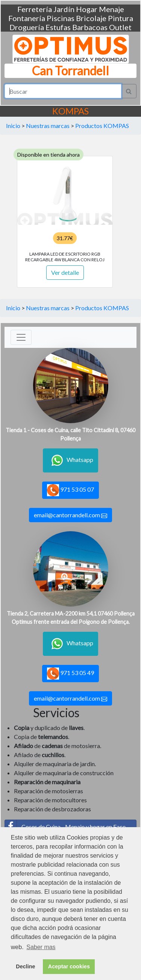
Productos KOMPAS (102, 125)
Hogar (86, 9)
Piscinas (60, 18)
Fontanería (26, 18)
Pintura (120, 18)
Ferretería (34, 9)
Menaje (111, 9)
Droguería (26, 27)
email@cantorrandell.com (70, 515)
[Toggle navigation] (21, 337)
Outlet (120, 27)
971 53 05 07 (70, 490)
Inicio (13, 125)
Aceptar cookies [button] (69, 966)
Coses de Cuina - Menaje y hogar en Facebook (70, 827)
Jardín (63, 9)
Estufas (58, 27)
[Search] (63, 91)
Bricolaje (91, 18)
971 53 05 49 (70, 674)
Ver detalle (65, 272)
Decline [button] (25, 966)
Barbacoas (90, 27)
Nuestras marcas (48, 125)
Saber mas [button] (40, 947)
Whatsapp (70, 460)
